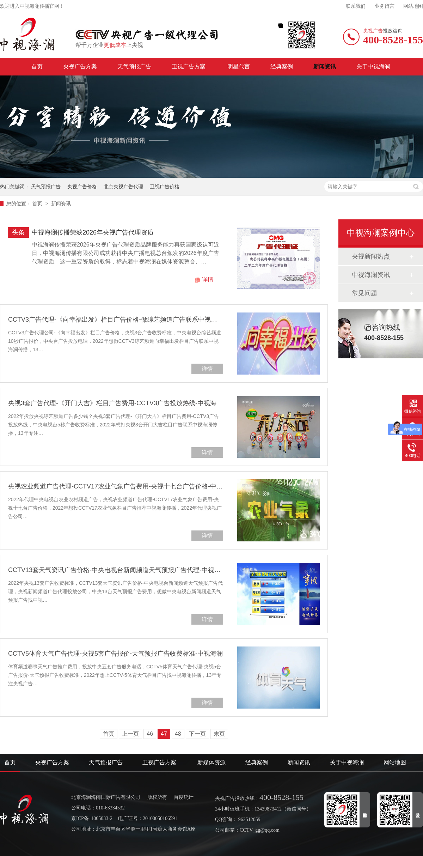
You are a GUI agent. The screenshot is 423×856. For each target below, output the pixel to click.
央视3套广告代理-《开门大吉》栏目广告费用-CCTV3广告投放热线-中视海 (112, 403)
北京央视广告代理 (123, 186)
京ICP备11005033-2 (91, 818)
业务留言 (384, 6)
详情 (207, 280)
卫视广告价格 (164, 186)
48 (178, 734)
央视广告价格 (82, 186)
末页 (219, 734)
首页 (37, 66)
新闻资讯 (324, 66)
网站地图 (413, 6)
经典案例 (281, 66)
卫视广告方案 (189, 66)
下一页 (197, 734)
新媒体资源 (211, 762)
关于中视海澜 (373, 66)
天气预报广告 (134, 66)
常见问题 (364, 293)
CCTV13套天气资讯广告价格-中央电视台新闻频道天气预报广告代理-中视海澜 (115, 569)
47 (164, 734)
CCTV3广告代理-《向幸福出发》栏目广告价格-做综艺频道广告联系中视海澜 (115, 319)
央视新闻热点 (371, 256)
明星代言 (238, 66)
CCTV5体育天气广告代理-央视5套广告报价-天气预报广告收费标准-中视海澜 (115, 653)
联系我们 (356, 6)
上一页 (130, 734)
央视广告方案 (80, 66)
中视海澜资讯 (371, 274)
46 (150, 734)
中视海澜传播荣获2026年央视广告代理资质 (93, 232)
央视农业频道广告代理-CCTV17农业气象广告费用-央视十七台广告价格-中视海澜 (115, 486)
